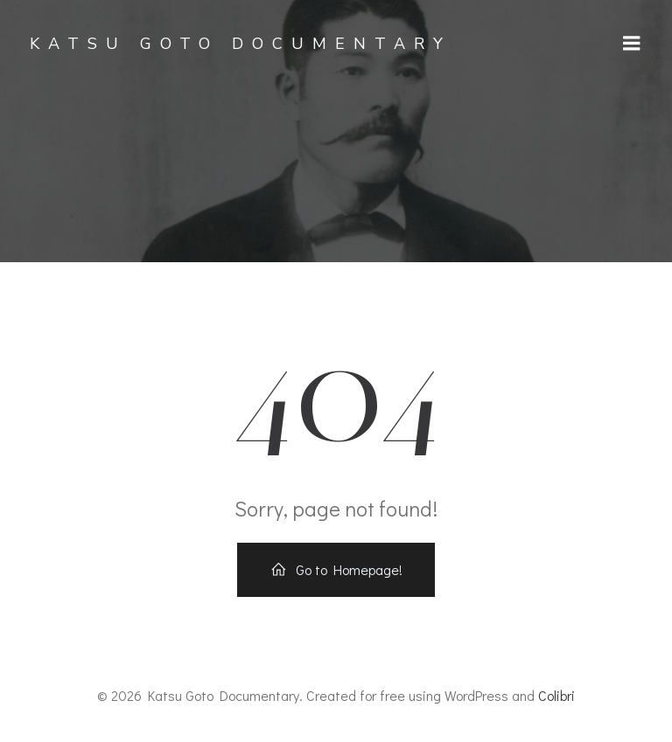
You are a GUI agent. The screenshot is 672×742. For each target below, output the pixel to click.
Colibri (556, 695)
